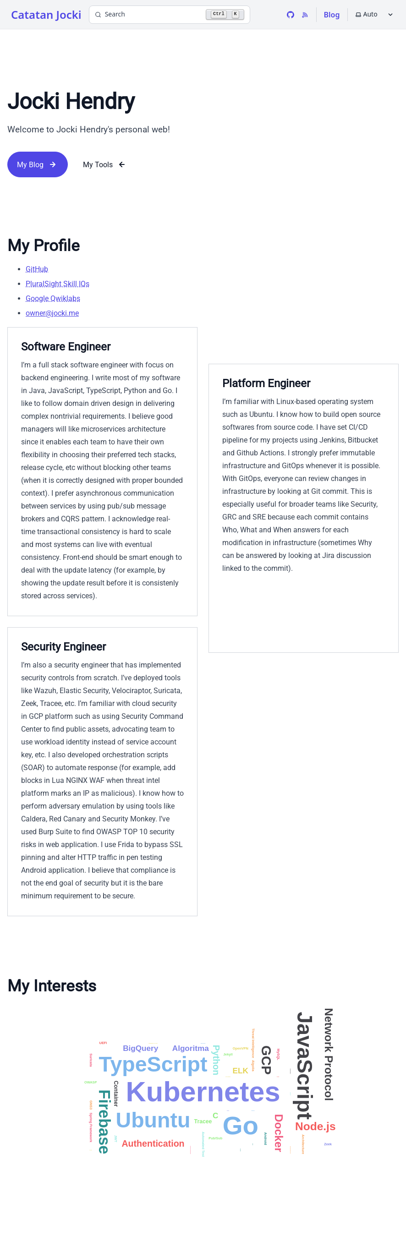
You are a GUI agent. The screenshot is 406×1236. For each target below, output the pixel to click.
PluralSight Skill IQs (57, 283)
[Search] (169, 14)
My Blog (37, 164)
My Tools (105, 164)
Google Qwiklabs (53, 298)
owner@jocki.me (52, 313)
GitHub (37, 269)
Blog (332, 15)
